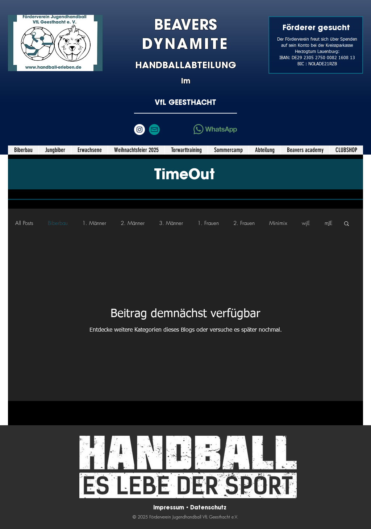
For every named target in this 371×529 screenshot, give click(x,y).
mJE (329, 223)
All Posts (24, 223)
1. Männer (94, 223)
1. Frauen (208, 223)
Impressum (169, 507)
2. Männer (133, 223)
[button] (54, 150)
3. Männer (171, 223)
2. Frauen (244, 223)
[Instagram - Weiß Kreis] (139, 129)
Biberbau (58, 223)
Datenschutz (208, 507)
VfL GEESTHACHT (185, 102)
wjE (306, 223)
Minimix (278, 223)
